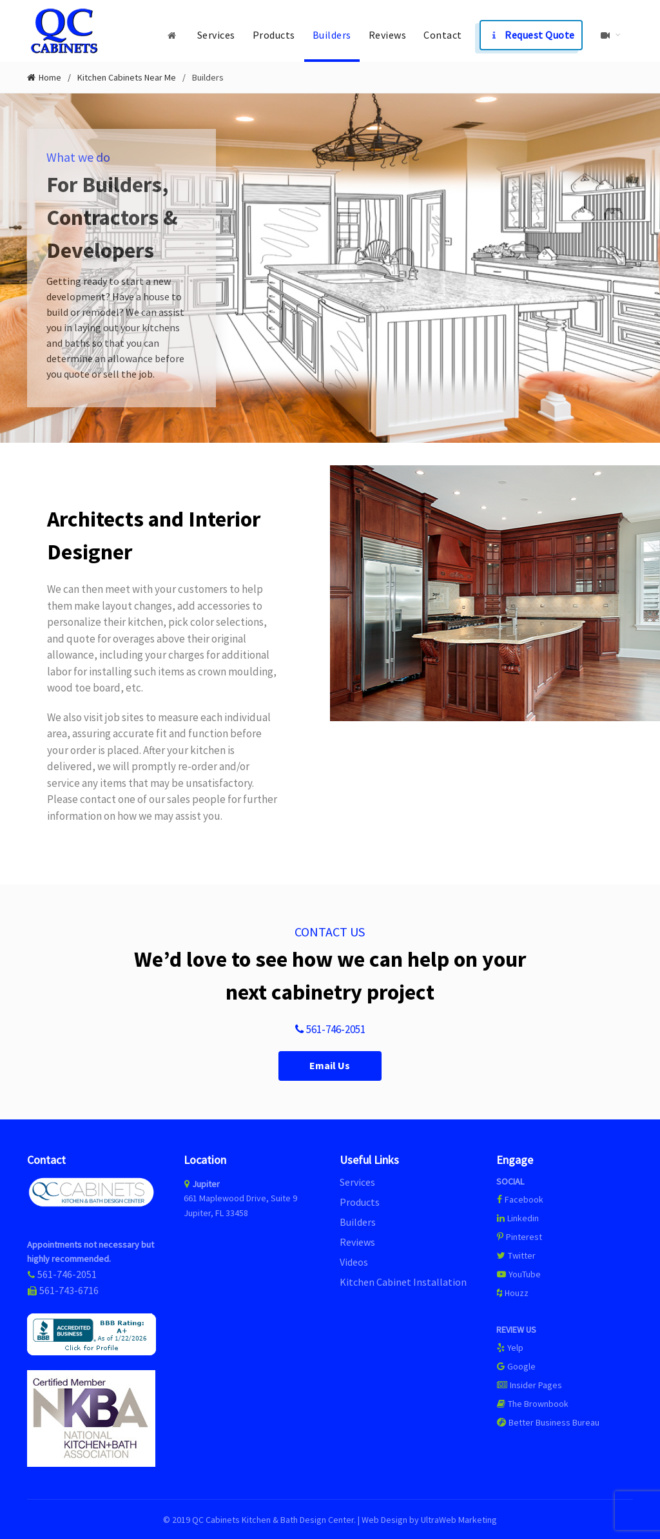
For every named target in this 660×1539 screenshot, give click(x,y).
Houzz (512, 1291)
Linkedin (517, 1217)
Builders (332, 34)
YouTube (518, 1273)
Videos (354, 1260)
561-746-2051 (330, 1028)
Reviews (388, 34)
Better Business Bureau (547, 1421)
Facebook (524, 1198)
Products (274, 34)
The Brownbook (532, 1402)
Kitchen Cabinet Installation (403, 1280)
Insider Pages (529, 1383)
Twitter (516, 1254)
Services (216, 34)
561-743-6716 (69, 1289)
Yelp (509, 1346)
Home (50, 77)
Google (516, 1365)
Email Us (329, 1064)
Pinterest (519, 1235)
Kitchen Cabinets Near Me (126, 76)
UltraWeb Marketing (459, 1518)
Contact (442, 34)
